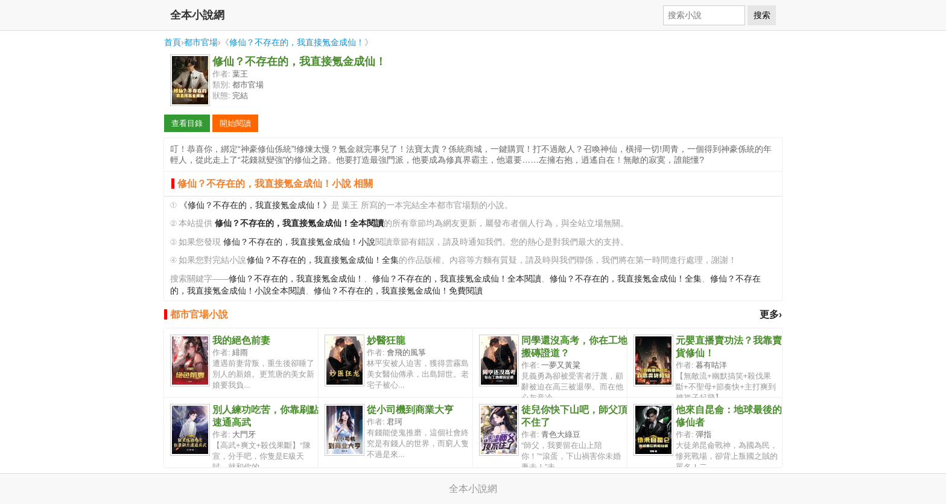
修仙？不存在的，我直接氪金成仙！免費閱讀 (398, 290)
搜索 (762, 15)
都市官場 (201, 42)
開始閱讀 (235, 123)
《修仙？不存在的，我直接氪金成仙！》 (255, 205)
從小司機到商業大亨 (410, 410)
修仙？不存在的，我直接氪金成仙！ (296, 42)
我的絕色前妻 (241, 340)
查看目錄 (187, 123)
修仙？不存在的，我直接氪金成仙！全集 (323, 260)
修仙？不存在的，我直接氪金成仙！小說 (299, 242)
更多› (771, 314)
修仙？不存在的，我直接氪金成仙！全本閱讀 (456, 278)
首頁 (172, 42)
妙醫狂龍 (386, 340)
